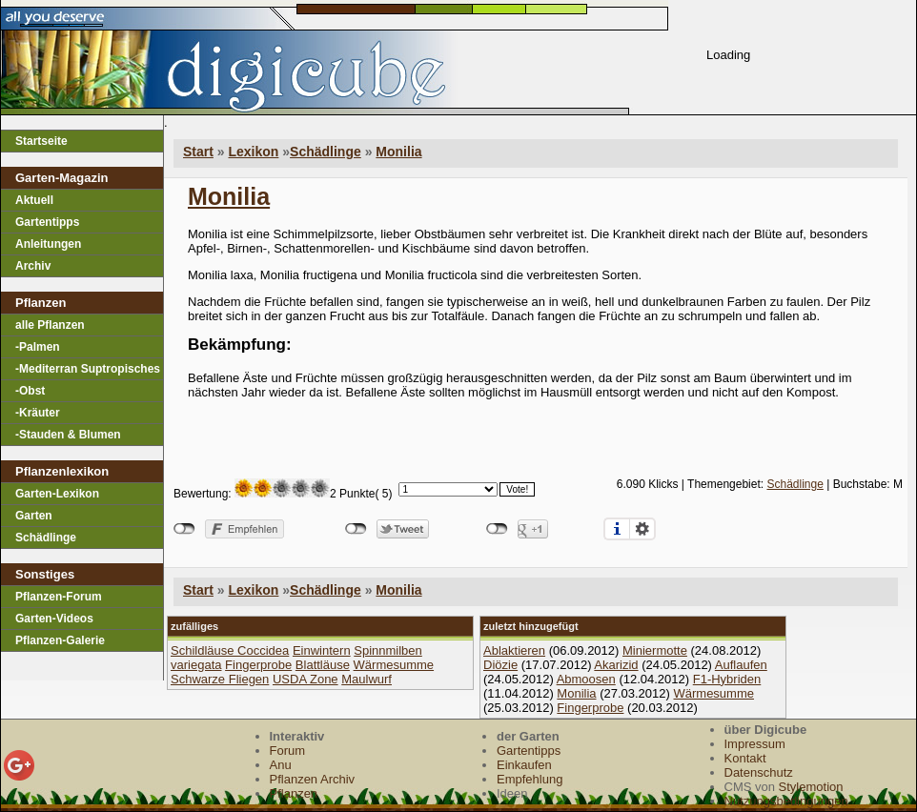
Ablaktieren (514, 650)
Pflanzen (294, 793)
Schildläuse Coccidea (230, 650)
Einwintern (322, 650)
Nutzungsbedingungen (786, 801)
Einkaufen (524, 765)
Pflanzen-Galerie (60, 640)
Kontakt (745, 758)
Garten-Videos (54, 618)
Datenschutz (758, 772)
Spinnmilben (388, 650)
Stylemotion (811, 787)
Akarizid (616, 665)
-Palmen (37, 347)
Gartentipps (47, 222)
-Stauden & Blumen (68, 434)
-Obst (30, 390)
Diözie (500, 665)
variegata (196, 665)
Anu (281, 765)
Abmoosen (586, 679)
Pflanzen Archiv (313, 779)
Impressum (754, 744)
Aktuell (34, 200)
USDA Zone (305, 679)
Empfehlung (529, 779)
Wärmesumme (394, 665)
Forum (288, 750)
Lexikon (253, 151)
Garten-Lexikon (57, 493)
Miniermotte (654, 650)
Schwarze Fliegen (220, 679)
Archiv (33, 266)
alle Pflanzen (50, 325)
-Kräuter (37, 412)
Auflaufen (741, 665)
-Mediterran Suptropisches (87, 369)
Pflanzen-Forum (58, 596)
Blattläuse (322, 665)
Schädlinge (45, 537)
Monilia (398, 151)
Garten (33, 515)
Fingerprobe (258, 665)
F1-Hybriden (727, 679)
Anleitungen (48, 244)
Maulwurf (366, 679)
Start (198, 151)
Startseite (41, 141)
